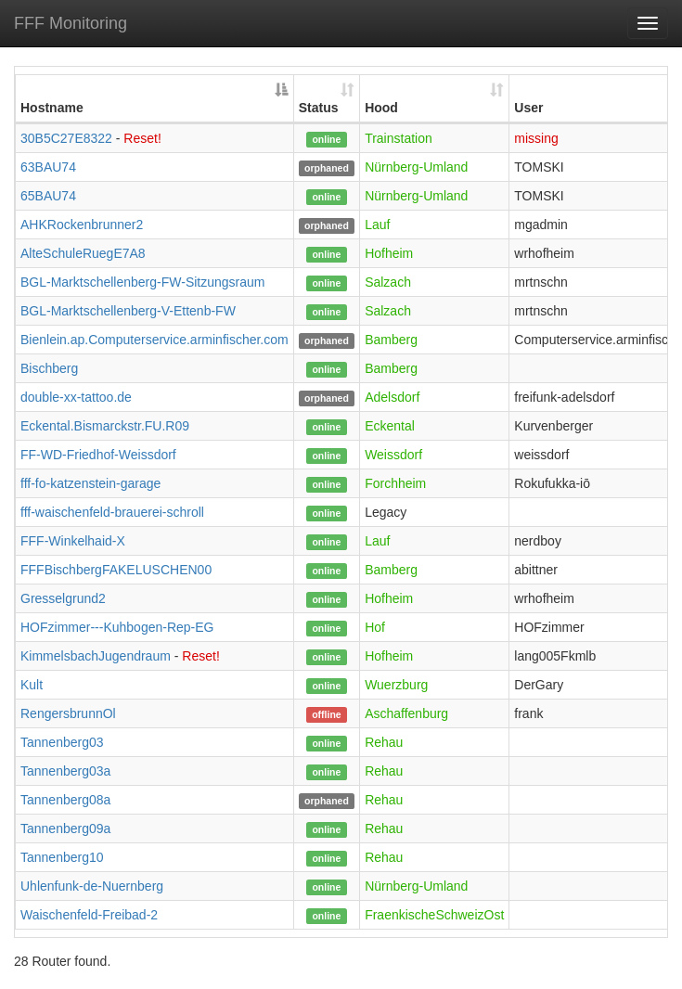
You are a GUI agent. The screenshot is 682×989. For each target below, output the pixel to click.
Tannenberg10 (62, 857)
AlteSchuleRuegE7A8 (83, 253)
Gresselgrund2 (63, 598)
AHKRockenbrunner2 (81, 224)
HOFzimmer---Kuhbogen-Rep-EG (117, 627)
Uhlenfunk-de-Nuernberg (91, 886)
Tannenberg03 (62, 742)
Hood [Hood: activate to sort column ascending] (381, 107)
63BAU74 (48, 167)
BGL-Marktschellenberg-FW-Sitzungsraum (142, 282)
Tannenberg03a (65, 771)
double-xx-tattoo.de (76, 397)
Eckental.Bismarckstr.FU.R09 (104, 425)
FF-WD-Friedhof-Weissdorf (98, 454)
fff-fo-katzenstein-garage (90, 483)
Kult (31, 684)
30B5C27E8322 (66, 138)
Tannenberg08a (65, 799)
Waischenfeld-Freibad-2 (89, 914)
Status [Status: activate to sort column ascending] (319, 107)
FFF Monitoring (70, 23)
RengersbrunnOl (68, 713)
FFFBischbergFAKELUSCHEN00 (116, 569)
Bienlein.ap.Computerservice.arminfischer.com (154, 339)
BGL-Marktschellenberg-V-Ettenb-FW (128, 310)
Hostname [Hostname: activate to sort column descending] (52, 107)
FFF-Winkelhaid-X (72, 540)
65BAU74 (48, 195)
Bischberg (49, 368)
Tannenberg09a (65, 828)
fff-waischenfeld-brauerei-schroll (112, 512)
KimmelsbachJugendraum (95, 656)
